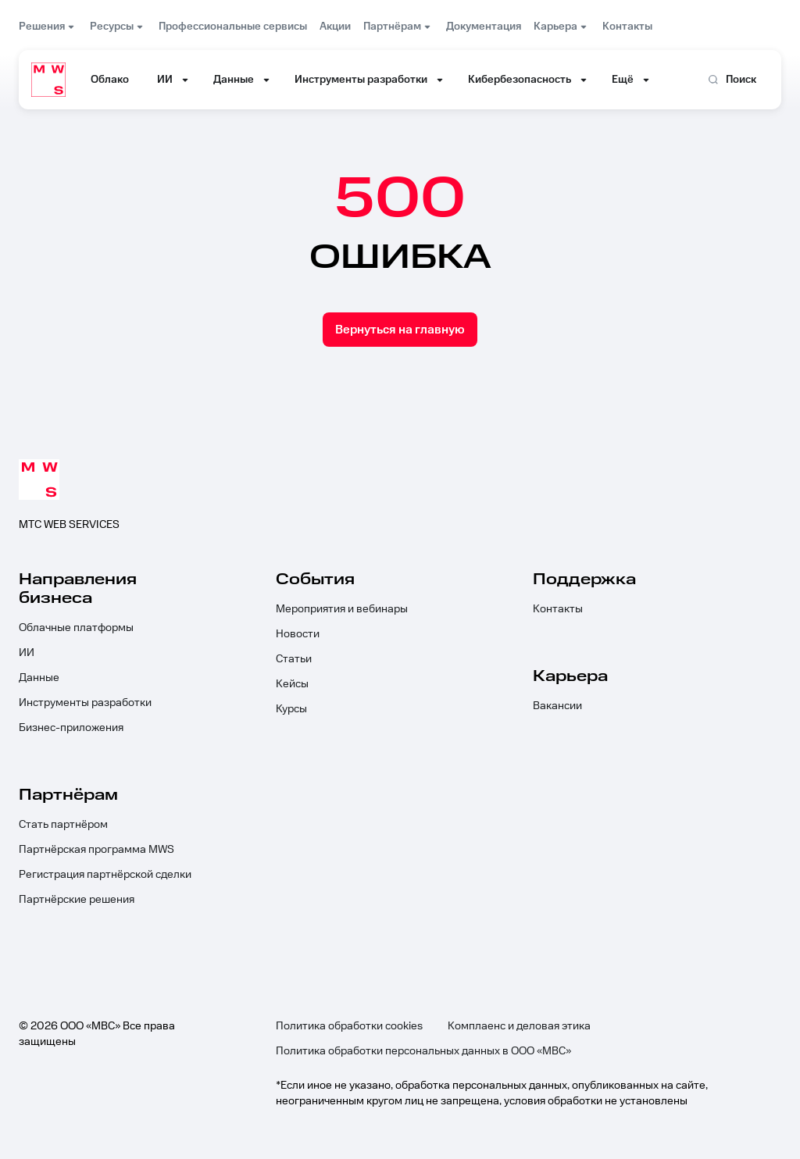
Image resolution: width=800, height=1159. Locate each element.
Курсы (291, 709)
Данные (39, 678)
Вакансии (557, 706)
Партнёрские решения (76, 900)
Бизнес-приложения (71, 728)
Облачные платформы (76, 628)
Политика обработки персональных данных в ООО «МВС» (423, 1051)
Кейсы (292, 684)
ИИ (26, 653)
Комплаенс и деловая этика (519, 1026)
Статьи (294, 659)
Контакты (558, 609)
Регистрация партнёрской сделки (105, 875)
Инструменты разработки (85, 703)
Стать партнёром (63, 825)
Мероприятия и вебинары (342, 609)
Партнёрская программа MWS (96, 850)
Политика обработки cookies (349, 1026)
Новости (298, 634)
